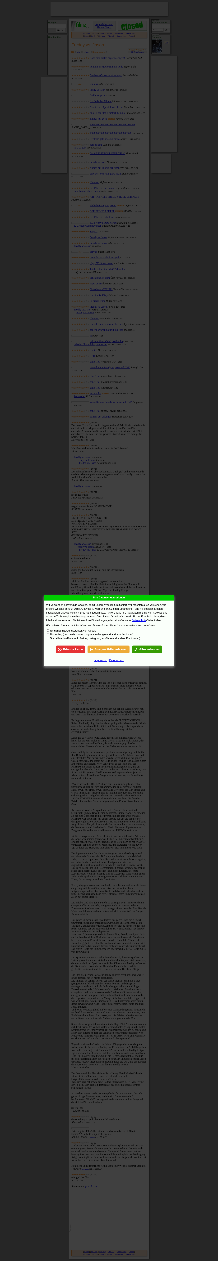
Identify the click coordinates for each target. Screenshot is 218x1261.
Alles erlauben (147, 649)
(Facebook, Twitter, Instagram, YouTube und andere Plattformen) (95, 638)
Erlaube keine (70, 649)
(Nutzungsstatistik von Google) (73, 630)
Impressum (100, 660)
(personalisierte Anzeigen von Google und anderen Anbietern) (91, 634)
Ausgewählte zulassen (108, 649)
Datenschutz (139, 620)
